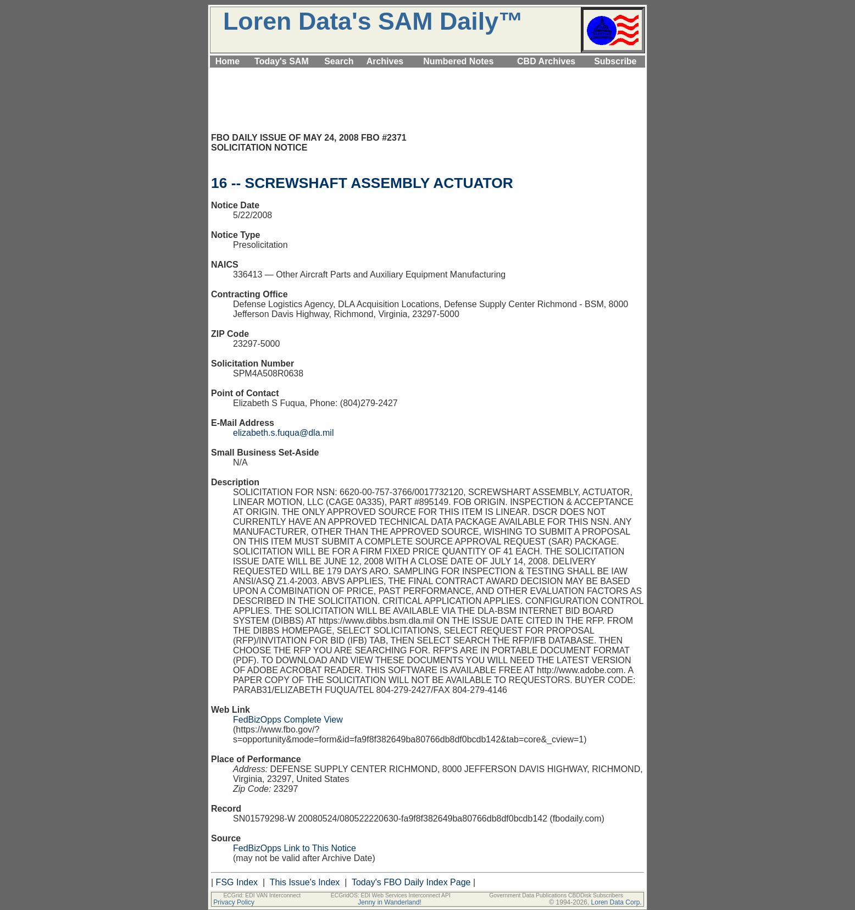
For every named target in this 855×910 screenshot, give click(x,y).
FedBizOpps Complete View (288, 719)
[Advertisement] (427, 74)
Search (338, 61)
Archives (385, 61)
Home (227, 61)
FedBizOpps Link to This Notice (294, 848)
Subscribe (615, 61)
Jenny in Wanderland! (389, 902)
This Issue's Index (305, 882)
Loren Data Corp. (616, 902)
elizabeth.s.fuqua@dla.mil (283, 432)
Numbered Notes (458, 61)
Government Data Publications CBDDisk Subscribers (556, 895)
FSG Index (237, 882)
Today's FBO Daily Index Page (411, 882)
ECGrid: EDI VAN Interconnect (262, 895)
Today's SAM (281, 61)
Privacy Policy (233, 902)
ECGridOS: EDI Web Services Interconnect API (391, 895)
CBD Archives (546, 61)
